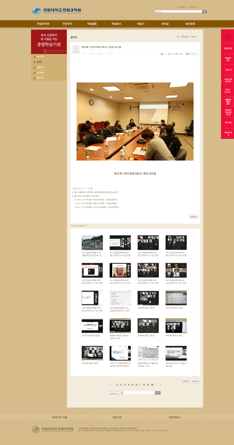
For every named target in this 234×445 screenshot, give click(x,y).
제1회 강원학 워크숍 (91, 335)
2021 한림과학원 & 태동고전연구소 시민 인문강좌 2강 (176, 283)
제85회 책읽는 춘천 (90, 363)
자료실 (165, 24)
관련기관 (40, 78)
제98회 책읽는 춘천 (146, 308)
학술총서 (116, 24)
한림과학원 (43, 24)
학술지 (140, 24)
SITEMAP (181, 7)
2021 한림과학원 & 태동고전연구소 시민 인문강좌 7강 (148, 255)
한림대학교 (174, 417)
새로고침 (195, 381)
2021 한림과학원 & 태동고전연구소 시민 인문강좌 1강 (92, 311)
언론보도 (40, 67)
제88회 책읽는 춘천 (146, 335)
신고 (164, 54)
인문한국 (67, 24)
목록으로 (193, 217)
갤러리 (39, 62)
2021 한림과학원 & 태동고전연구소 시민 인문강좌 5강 (92, 283)
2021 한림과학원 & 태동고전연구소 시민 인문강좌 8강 (120, 255)
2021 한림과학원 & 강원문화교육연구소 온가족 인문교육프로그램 (120, 311)
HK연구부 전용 (59, 417)
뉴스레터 (40, 73)
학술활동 (92, 24)
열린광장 (190, 24)
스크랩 (179, 54)
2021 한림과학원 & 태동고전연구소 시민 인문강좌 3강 (148, 283)
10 (152, 385)
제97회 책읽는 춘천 (174, 308)
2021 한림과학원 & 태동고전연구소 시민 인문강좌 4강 (120, 283)
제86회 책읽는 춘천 (174, 335)
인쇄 (171, 54)
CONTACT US (193, 7)
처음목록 (185, 381)
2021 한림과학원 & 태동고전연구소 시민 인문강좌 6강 (176, 255)
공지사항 (40, 57)
